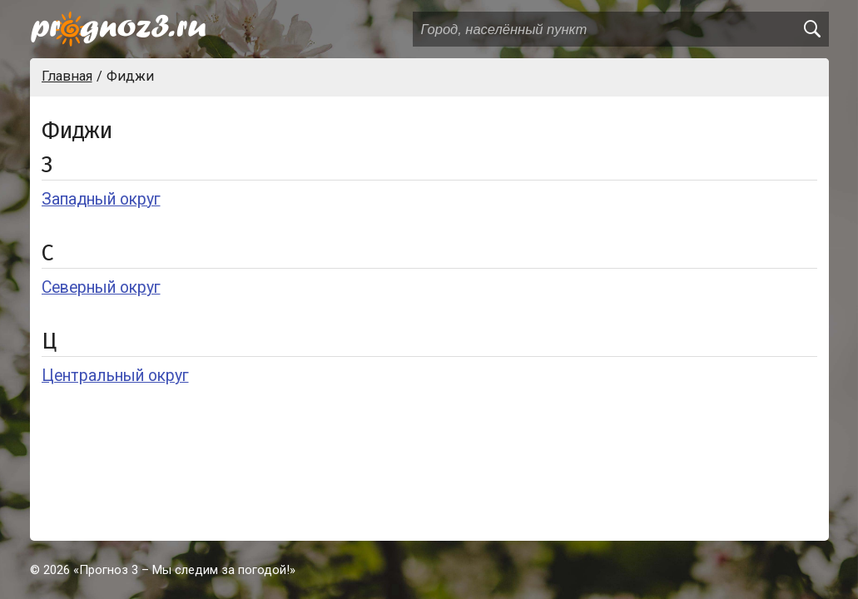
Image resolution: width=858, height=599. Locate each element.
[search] (811, 29)
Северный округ (101, 287)
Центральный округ (115, 375)
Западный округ (101, 199)
